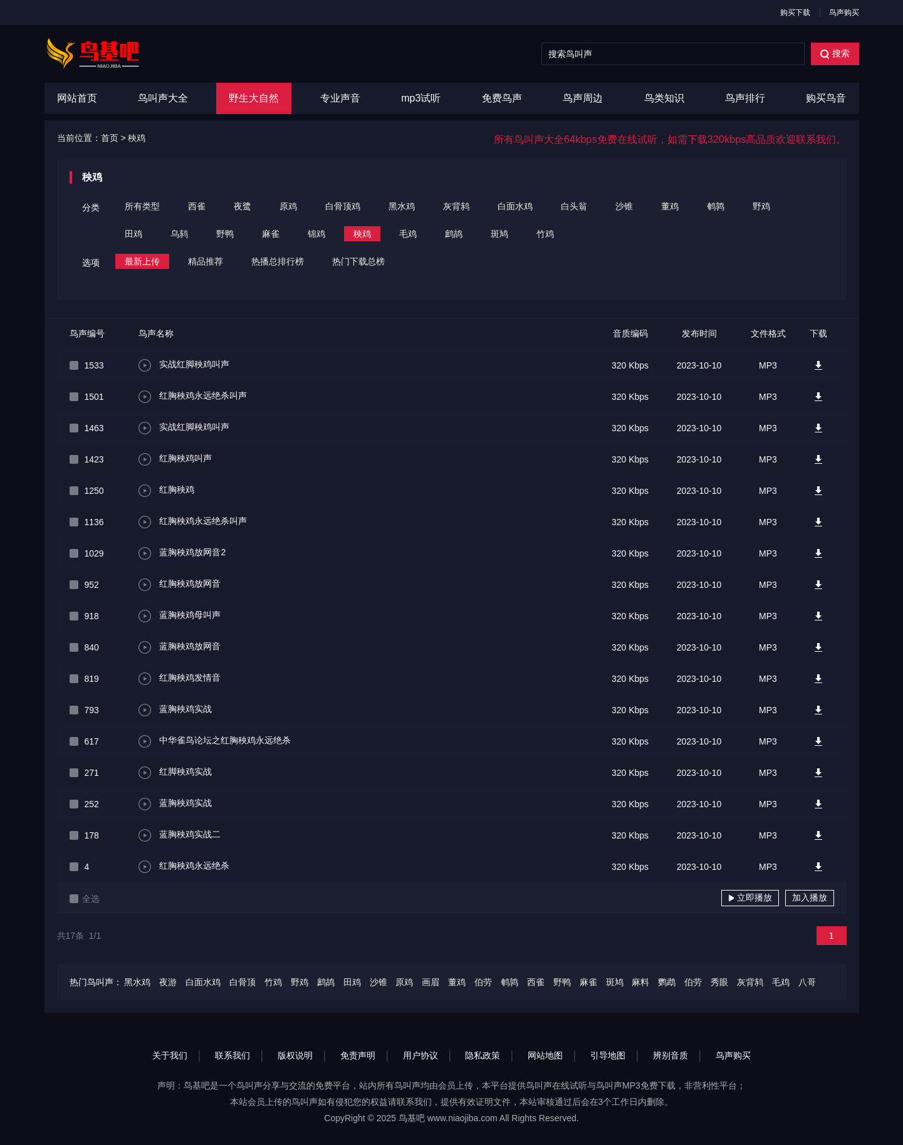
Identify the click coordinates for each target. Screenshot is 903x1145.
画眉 (430, 982)
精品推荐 (205, 261)
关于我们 (169, 1055)
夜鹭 (242, 206)
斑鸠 (499, 234)
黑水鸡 (402, 206)
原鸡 (288, 206)
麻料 (640, 982)
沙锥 (624, 206)
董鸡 (670, 206)
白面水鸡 (515, 206)
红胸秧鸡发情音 (179, 678)
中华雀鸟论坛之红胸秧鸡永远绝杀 (214, 741)
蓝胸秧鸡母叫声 (179, 616)
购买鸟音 (826, 98)
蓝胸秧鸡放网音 (179, 647)
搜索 (835, 53)
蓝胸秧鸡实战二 (179, 835)
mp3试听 (421, 98)
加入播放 (809, 897)
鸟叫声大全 (163, 98)
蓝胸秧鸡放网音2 (182, 553)
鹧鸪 (453, 234)
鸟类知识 (664, 98)
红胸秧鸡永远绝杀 (184, 866)
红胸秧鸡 (166, 490)
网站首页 (77, 98)
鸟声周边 (583, 98)
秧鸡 (136, 138)
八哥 (807, 982)
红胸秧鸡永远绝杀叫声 (193, 396)
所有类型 (142, 206)
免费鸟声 (502, 98)
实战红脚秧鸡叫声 (184, 365)
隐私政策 (482, 1055)
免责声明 (357, 1055)
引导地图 (607, 1055)
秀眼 (719, 982)
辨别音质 (670, 1055)
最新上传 (142, 261)
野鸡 (761, 206)
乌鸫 (179, 234)
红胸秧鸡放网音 (179, 584)
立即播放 (750, 897)
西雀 (197, 206)
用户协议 (420, 1055)
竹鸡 (545, 234)
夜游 (168, 982)
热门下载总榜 (358, 261)
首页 (109, 138)
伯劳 (483, 982)
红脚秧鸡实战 (175, 772)
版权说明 (295, 1055)
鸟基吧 (412, 1118)
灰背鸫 (456, 206)
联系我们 (232, 1055)
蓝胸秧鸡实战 (175, 710)
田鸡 (133, 234)
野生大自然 (254, 98)
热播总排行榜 (277, 261)
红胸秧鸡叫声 (175, 459)
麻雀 (270, 234)
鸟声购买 (844, 12)
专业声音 (340, 98)
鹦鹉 (667, 982)
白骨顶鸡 (342, 206)
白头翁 (574, 206)
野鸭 (225, 234)
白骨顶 (242, 982)
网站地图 (545, 1055)
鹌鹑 (715, 206)
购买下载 (795, 12)
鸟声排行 (745, 98)
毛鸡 (408, 234)
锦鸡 (316, 234)
